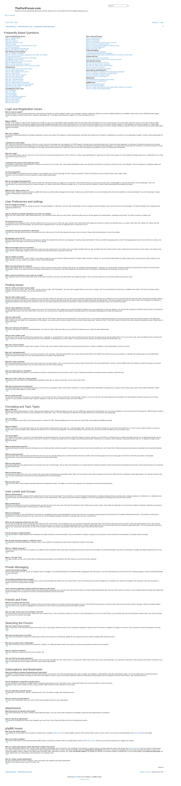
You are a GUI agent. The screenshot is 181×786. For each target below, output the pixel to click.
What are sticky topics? (12, 99)
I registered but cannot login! (14, 42)
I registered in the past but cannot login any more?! (21, 45)
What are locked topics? (12, 101)
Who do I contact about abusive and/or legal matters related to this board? (109, 87)
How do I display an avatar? (14, 62)
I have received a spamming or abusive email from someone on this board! (109, 55)
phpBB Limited (57, 733)
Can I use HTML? (10, 92)
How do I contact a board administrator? (98, 88)
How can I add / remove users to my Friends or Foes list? (103, 59)
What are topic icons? (12, 102)
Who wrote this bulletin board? (95, 84)
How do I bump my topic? (13, 87)
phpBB (38, 241)
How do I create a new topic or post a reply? (19, 68)
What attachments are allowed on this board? (100, 79)
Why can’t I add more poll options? (16, 75)
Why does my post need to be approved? (18, 85)
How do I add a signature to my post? (17, 72)
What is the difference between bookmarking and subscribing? (105, 72)
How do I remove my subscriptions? (97, 76)
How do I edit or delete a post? (14, 70)
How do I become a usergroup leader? (98, 44)
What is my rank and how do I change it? (18, 64)
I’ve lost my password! (12, 47)
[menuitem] (16, 22)
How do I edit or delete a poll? (14, 76)
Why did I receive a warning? (14, 81)
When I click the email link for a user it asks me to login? (22, 65)
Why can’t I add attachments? (14, 79)
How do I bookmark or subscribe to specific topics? (101, 73)
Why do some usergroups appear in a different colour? (103, 45)
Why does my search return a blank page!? (99, 65)
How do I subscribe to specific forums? (98, 75)
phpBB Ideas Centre (89, 740)
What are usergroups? (93, 41)
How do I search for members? (95, 67)
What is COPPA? (10, 39)
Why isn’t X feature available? (95, 85)
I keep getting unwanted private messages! (99, 53)
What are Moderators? (93, 39)
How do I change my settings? (14, 53)
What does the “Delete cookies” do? (16, 50)
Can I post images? (11, 95)
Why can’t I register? (11, 41)
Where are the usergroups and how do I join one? (101, 42)
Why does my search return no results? (98, 64)
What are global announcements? (15, 96)
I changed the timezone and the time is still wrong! (20, 58)
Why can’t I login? (10, 44)
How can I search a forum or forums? (97, 62)
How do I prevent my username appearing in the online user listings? (26, 55)
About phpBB (138, 733)
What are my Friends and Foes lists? (97, 58)
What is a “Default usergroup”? (95, 47)
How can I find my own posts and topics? (98, 68)
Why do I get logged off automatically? (17, 48)
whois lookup (133, 748)
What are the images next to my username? (18, 61)
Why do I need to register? (13, 38)
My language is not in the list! (14, 59)
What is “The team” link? (93, 48)
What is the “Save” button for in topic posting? (19, 84)
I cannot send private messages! (96, 52)
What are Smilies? (11, 93)
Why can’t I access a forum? (14, 78)
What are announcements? (13, 98)
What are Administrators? (94, 38)
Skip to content (10, 15)
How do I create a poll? (12, 73)
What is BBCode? (10, 90)
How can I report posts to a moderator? (17, 82)
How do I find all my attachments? (96, 81)
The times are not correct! (13, 56)
